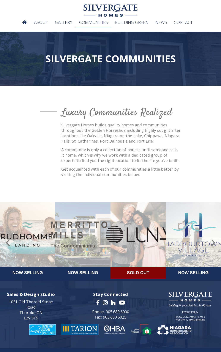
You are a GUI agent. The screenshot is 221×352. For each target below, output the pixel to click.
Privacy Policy (190, 311)
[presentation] (7, 241)
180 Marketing (197, 319)
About (41, 22)
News (161, 22)
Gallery (63, 22)
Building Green (131, 22)
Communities (93, 22)
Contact (183, 22)
